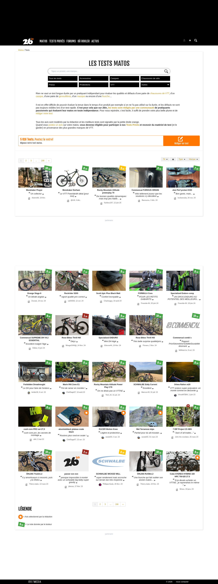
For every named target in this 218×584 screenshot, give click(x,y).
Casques (115, 78)
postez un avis (55, 125)
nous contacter (182, 582)
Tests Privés (57, 41)
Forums (71, 41)
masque (81, 96)
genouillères (65, 96)
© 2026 (169, 582)
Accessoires (85, 78)
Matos (43, 41)
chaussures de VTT (159, 93)
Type (182, 159)
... (36, 161)
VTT (113, 85)
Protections (85, 85)
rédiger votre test (44, 113)
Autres (155, 85)
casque (39, 96)
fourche (106, 96)
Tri (165, 159)
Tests (27, 50)
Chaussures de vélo (150, 78)
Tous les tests (55, 78)
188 (42, 161)
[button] (190, 40)
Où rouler (84, 41)
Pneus (52, 85)
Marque (193, 159)
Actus (95, 41)
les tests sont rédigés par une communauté (131, 107)
